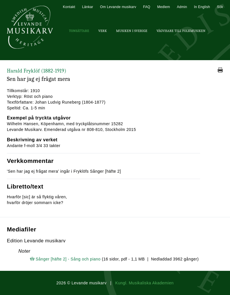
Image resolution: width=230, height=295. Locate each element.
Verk (102, 31)
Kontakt (69, 7)
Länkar (87, 7)
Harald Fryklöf (36, 71)
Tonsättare (79, 31)
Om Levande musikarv (118, 7)
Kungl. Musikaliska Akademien (144, 283)
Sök (220, 7)
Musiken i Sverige (131, 31)
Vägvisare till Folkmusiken (180, 31)
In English (202, 7)
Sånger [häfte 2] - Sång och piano (68, 259)
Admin (182, 7)
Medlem (163, 7)
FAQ (146, 7)
